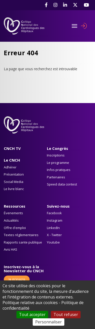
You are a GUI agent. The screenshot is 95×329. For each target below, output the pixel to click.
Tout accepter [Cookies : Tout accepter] (32, 314)
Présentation (14, 174)
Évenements (13, 213)
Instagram (54, 220)
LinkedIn (53, 227)
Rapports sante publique (23, 242)
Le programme (58, 162)
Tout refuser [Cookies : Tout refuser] (65, 314)
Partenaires (56, 177)
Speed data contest (62, 184)
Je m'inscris (17, 279)
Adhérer (10, 167)
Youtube (53, 242)
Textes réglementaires (21, 235)
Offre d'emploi (15, 227)
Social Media (13, 181)
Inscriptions (56, 155)
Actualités (11, 220)
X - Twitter (54, 235)
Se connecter (84, 26)
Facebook (54, 213)
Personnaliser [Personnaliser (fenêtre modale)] (48, 322)
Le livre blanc (14, 189)
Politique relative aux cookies (30, 302)
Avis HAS (10, 249)
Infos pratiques (58, 169)
